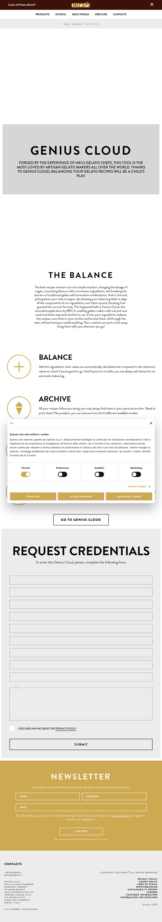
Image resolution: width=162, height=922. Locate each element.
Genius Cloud (91, 24)
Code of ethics (147, 884)
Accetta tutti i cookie (129, 496)
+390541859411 (13, 872)
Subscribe (81, 831)
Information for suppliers (139, 897)
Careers (152, 892)
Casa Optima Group (21, 4)
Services (77, 24)
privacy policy (65, 728)
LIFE (155, 904)
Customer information (142, 894)
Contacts (119, 14)
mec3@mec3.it (13, 875)
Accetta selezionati (81, 496)
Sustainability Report (143, 889)
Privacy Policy (148, 879)
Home (66, 24)
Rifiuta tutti (33, 496)
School (60, 14)
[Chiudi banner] (151, 423)
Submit (81, 744)
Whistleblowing (147, 886)
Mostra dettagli (137, 486)
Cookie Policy (148, 881)
